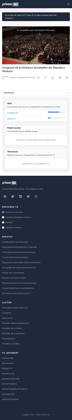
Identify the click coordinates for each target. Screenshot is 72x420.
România (9, 222)
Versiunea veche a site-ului (15, 307)
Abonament (7, 363)
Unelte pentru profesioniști (15, 242)
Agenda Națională (10, 378)
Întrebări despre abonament (15, 323)
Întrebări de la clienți (12, 328)
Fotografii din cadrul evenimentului (19, 267)
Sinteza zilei (7, 358)
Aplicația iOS (8, 394)
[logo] (9, 182)
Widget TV (7, 368)
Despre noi (7, 318)
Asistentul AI (8, 373)
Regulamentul (8, 338)
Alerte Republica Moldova (14, 389)
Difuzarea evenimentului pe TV (16, 293)
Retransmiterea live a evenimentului (19, 283)
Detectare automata (14, 212)
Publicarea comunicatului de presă (18, 252)
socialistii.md (12, 113)
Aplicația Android (10, 399)
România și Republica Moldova (18, 217)
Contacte (6, 312)
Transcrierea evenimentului (15, 257)
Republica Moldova (13, 227)
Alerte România (9, 383)
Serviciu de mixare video (14, 278)
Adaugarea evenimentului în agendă (19, 247)
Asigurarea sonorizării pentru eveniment (21, 262)
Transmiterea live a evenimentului (18, 288)
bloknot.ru (11, 119)
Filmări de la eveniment (13, 272)
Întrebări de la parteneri (13, 333)
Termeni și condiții (10, 343)
